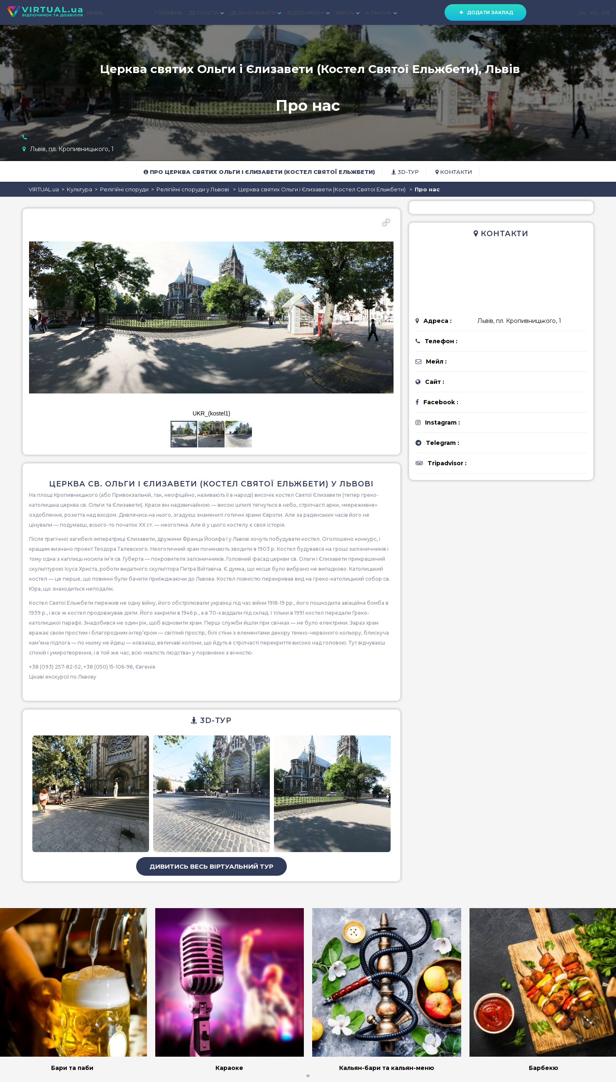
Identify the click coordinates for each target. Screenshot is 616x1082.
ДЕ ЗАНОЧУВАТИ (255, 13)
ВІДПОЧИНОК (308, 13)
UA (582, 13)
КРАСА (347, 13)
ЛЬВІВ (95, 13)
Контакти (453, 172)
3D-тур (405, 172)
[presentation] (307, 1075)
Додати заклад (485, 12)
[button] (386, 222)
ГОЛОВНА (168, 13)
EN (605, 13)
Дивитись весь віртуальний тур (211, 866)
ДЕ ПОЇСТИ (206, 13)
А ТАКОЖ (381, 13)
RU (594, 13)
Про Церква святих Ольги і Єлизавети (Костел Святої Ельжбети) (259, 172)
